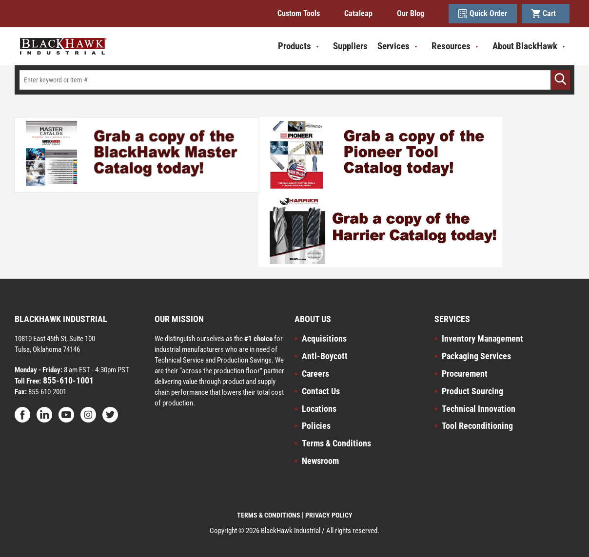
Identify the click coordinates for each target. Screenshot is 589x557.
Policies (316, 426)
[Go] (560, 80)
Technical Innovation (478, 408)
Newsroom (320, 461)
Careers (315, 373)
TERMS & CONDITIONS (268, 515)
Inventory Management (482, 338)
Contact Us (321, 391)
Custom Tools (298, 13)
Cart (545, 13)
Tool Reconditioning (477, 426)
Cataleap (358, 13)
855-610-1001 (67, 380)
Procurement (465, 373)
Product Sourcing (472, 391)
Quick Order (482, 13)
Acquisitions (324, 338)
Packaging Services (476, 356)
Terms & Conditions (336, 443)
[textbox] (294, 80)
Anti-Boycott (325, 356)
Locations (319, 408)
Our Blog (410, 13)
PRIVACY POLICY (329, 515)
